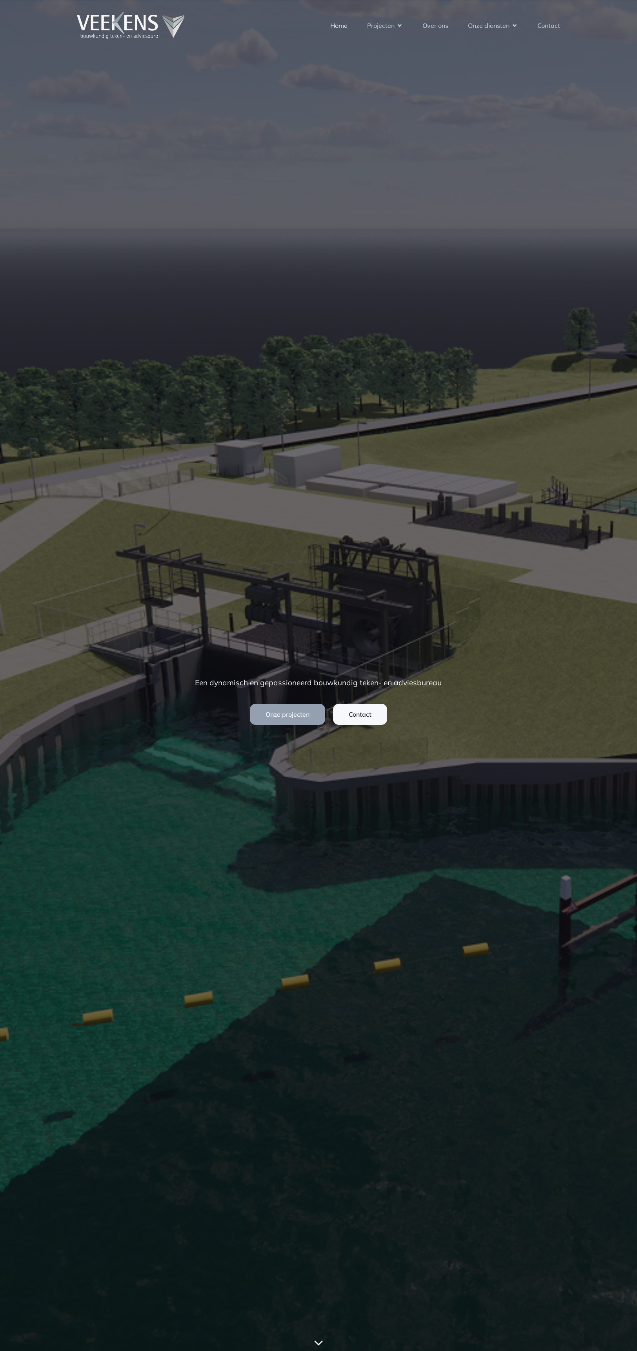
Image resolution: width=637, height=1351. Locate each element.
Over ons (435, 25)
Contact (548, 25)
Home (339, 25)
